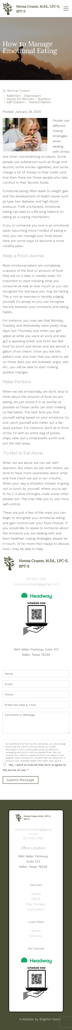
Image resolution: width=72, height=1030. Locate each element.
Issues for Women (20, 99)
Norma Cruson (18, 90)
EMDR (35, 899)
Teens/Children (40, 102)
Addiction (13, 95)
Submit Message (20, 780)
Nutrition (44, 99)
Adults (36, 894)
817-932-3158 (36, 579)
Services (36, 936)
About (36, 931)
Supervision (35, 909)
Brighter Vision (50, 1019)
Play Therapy (36, 904)
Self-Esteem (15, 102)
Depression (32, 95)
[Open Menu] (65, 9)
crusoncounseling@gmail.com (36, 584)
